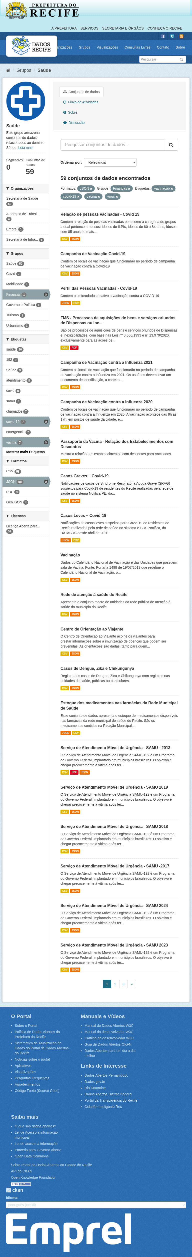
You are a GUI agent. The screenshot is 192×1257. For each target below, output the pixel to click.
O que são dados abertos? (35, 1126)
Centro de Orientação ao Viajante (91, 629)
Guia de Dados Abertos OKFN (108, 1044)
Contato (163, 47)
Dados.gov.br (94, 1082)
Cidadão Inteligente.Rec (103, 1107)
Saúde (44, 70)
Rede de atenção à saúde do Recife (94, 594)
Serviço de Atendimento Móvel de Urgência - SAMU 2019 (114, 787)
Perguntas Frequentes (32, 1078)
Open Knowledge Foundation (33, 1177)
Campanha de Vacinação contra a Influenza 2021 (106, 362)
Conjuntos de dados (81, 92)
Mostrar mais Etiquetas (25, 452)
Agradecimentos (27, 1084)
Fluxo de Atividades (80, 102)
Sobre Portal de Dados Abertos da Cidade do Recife (51, 1165)
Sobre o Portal (26, 1026)
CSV (65, 238)
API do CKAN (21, 1171)
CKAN (14, 1190)
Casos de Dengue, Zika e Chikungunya (97, 668)
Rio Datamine (95, 1088)
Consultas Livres (137, 47)
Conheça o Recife (165, 28)
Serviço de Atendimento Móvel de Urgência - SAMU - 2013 (115, 748)
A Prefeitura (64, 28)
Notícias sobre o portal (32, 1059)
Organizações (61, 47)
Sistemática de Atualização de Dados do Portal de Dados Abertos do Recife (42, 1048)
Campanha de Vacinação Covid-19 (93, 254)
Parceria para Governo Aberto (38, 1150)
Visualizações (107, 47)
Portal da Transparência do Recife (111, 1100)
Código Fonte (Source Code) (37, 1091)
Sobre (180, 47)
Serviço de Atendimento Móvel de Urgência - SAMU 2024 (114, 905)
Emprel (68, 1232)
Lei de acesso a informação (36, 1144)
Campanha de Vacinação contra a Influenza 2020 (106, 402)
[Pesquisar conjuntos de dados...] (112, 145)
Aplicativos (23, 1066)
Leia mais (25, 148)
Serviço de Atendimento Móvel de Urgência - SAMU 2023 (114, 945)
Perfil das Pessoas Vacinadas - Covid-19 (98, 288)
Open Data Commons (31, 1156)
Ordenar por (70, 162)
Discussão (73, 123)
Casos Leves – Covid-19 (83, 515)
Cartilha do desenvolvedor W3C (109, 1038)
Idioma (11, 1198)
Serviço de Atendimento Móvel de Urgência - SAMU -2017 (114, 866)
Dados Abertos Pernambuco (106, 1075)
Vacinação (70, 555)
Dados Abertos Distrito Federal (108, 1094)
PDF (74, 347)
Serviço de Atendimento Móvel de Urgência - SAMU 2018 (114, 826)
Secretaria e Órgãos (123, 28)
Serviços (89, 28)
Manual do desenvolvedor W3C (108, 1032)
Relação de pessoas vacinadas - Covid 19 (100, 214)
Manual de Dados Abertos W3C (109, 1026)
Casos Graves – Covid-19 (84, 476)
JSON (75, 238)
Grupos (84, 47)
